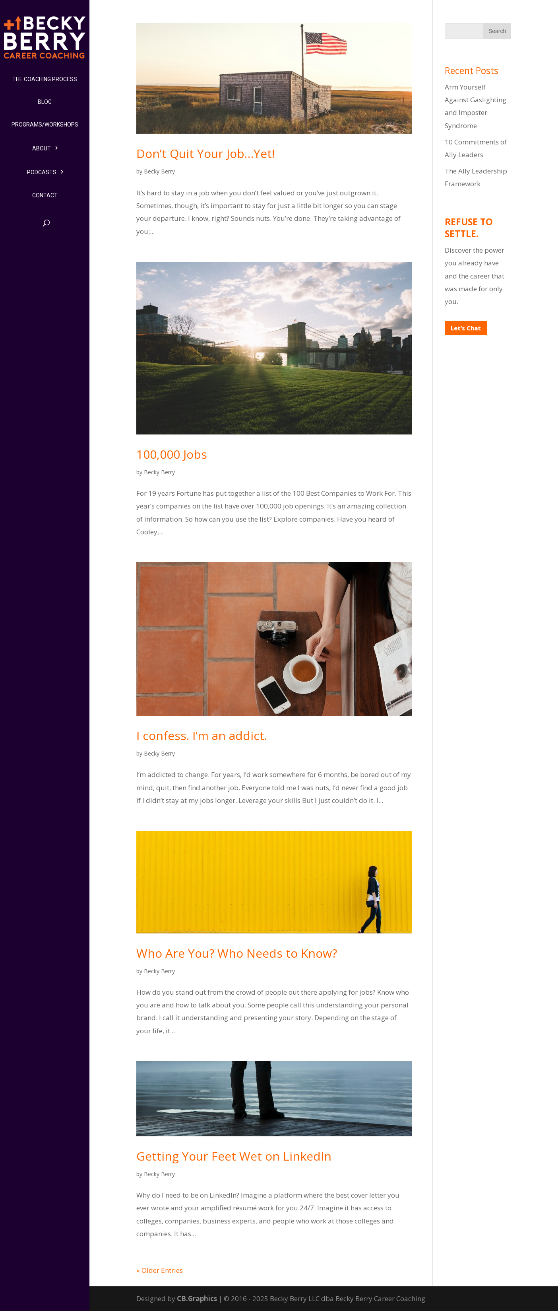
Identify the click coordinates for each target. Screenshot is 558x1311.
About (41, 148)
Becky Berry (159, 171)
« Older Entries (159, 1270)
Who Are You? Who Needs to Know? (236, 953)
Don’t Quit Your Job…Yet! (205, 153)
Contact (45, 195)
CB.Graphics (197, 1298)
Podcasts (41, 172)
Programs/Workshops (45, 124)
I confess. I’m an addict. (201, 735)
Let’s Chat (466, 328)
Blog (45, 102)
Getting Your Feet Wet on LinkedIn (233, 1156)
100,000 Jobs (171, 454)
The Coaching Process (44, 79)
